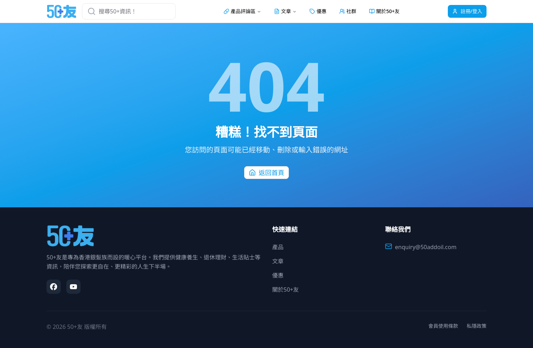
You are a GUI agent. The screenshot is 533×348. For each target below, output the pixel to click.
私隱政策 (477, 325)
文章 (278, 261)
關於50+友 (384, 11)
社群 (347, 11)
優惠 (317, 11)
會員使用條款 (443, 325)
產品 (278, 247)
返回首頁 (266, 172)
